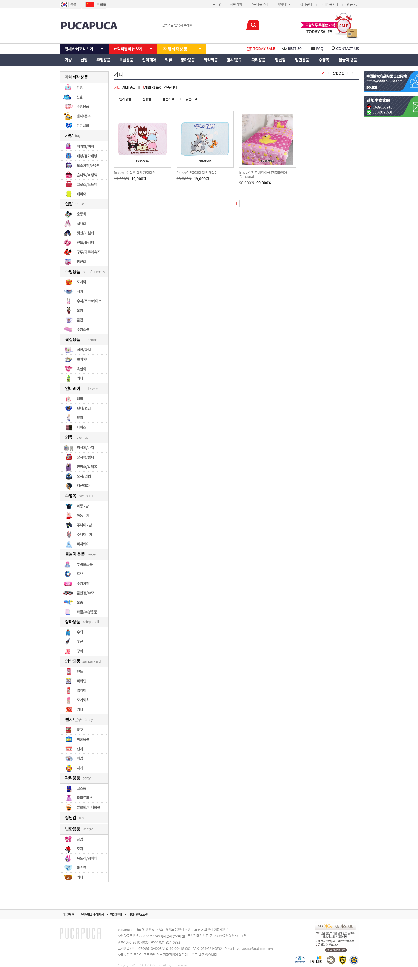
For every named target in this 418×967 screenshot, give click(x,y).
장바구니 (306, 4)
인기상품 (125, 99)
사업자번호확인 (138, 914)
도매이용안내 (329, 4)
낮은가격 (191, 99)
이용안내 (116, 914)
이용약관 (68, 914)
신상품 (146, 99)
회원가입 (236, 4)
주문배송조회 (259, 4)
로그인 (217, 4)
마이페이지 (284, 4)
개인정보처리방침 (92, 914)
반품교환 (352, 4)
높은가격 (168, 99)
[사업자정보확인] (173, 936)
